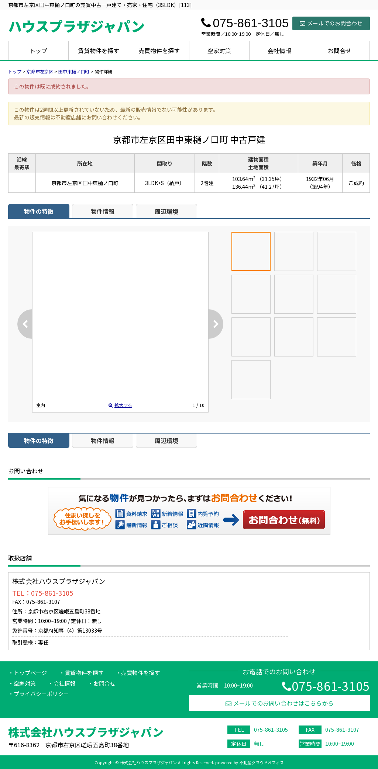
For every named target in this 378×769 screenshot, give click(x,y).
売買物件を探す (159, 50)
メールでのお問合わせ (331, 23)
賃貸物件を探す (98, 50)
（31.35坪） (271, 178)
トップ (38, 50)
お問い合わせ (284, 519)
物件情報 (102, 211)
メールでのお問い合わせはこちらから (280, 703)
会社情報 (279, 50)
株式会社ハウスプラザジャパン (86, 732)
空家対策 (219, 50)
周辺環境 (166, 211)
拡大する (120, 405)
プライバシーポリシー (41, 693)
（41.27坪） (271, 186)
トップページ (30, 672)
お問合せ (339, 50)
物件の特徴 (39, 211)
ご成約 (356, 183)
